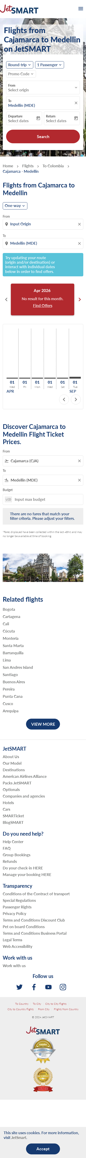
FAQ (7, 848)
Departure (15, 116)
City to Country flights (20, 1009)
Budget (8, 490)
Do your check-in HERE (23, 868)
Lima (7, 660)
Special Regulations (19, 900)
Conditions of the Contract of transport (36, 893)
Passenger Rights (17, 907)
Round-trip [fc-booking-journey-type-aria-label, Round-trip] (17, 65)
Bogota (9, 609)
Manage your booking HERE (27, 874)
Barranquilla (13, 653)
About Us (11, 756)
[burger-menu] (80, 9)
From (11, 85)
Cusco (8, 703)
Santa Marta (13, 645)
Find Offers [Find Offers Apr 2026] (42, 305)
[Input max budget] (46, 499)
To (9, 101)
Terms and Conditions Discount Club (34, 920)
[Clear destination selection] (80, 243)
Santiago (10, 674)
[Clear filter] (79, 461)
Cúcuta (9, 631)
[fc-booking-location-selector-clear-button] (77, 102)
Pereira (9, 689)
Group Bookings (16, 854)
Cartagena (11, 616)
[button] (49, 64)
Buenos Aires (14, 682)
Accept (43, 1148)
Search (43, 136)
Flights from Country (66, 1009)
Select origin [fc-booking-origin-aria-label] (18, 90)
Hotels (8, 802)
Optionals (11, 789)
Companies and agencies (24, 796)
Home (8, 165)
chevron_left (64, 399)
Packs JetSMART (17, 783)
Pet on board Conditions (24, 926)
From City (44, 1009)
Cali (6, 624)
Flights (27, 165)
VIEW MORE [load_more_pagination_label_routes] (43, 724)
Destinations (14, 769)
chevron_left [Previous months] (6, 299)
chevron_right (75, 399)
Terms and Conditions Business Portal (35, 933)
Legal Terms (12, 939)
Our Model (12, 763)
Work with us (14, 965)
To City (37, 1003)
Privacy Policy (14, 913)
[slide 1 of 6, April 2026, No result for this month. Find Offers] (42, 299)
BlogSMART (13, 822)
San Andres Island (18, 667)
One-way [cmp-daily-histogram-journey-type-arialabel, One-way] (13, 205)
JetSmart (18, 1137)
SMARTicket (13, 815)
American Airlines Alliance (25, 776)
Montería (11, 638)
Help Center (13, 841)
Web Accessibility (17, 946)
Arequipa (11, 711)
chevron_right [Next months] (79, 299)
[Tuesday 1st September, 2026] (75, 378)
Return (50, 116)
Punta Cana (13, 696)
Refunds (10, 861)
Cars (6, 809)
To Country (22, 1003)
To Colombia (53, 165)
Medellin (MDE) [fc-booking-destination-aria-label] (21, 105)
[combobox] (43, 224)
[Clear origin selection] (80, 224)
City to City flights (56, 1003)
